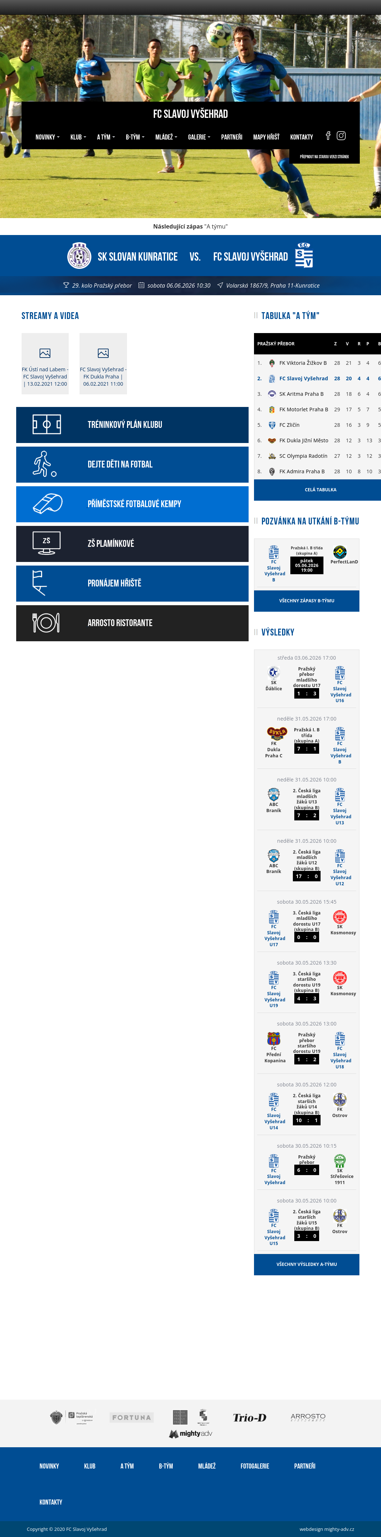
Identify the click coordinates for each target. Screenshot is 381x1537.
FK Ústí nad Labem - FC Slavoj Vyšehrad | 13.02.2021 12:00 (45, 367)
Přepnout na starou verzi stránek (324, 156)
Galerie (199, 136)
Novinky (48, 136)
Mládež (166, 136)
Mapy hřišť (266, 136)
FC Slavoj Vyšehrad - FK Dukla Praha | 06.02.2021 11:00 (103, 367)
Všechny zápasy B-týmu (306, 601)
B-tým (135, 136)
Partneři (231, 136)
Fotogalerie (255, 1465)
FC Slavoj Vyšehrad (190, 113)
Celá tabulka (320, 490)
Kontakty (301, 136)
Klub (78, 136)
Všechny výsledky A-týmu (307, 1264)
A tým (106, 136)
